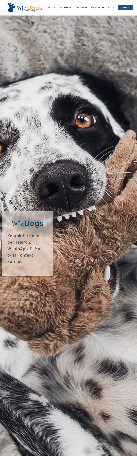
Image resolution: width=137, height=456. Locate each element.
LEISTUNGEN (66, 7)
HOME (51, 7)
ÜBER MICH (97, 7)
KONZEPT (82, 7)
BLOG (111, 7)
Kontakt (125, 7)
